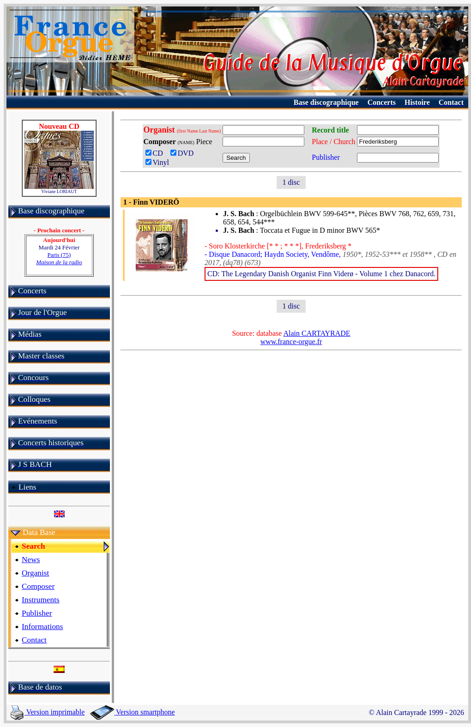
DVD (184, 153)
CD (156, 153)
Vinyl (157, 162)
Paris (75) (59, 258)
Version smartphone (132, 712)
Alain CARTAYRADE (316, 333)
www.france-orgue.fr (291, 341)
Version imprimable (48, 712)
